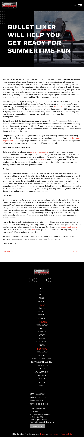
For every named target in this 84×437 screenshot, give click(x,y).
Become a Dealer (37, 394)
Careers (41, 308)
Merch (42, 298)
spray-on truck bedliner (39, 152)
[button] (76, 5)
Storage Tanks (42, 372)
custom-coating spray (69, 227)
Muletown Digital (66, 434)
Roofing (42, 375)
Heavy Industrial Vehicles (42, 362)
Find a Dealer (42, 325)
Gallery (42, 294)
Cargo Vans (42, 355)
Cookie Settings (37, 426)
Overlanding (42, 342)
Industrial (42, 349)
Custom (41, 345)
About (42, 305)
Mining (42, 385)
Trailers (42, 379)
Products (42, 311)
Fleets (42, 382)
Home (42, 288)
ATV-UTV (42, 335)
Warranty (42, 315)
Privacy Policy (36, 400)
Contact (42, 301)
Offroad (42, 331)
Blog (42, 291)
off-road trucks (59, 106)
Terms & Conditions (39, 404)
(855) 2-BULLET (35, 411)
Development (53, 434)
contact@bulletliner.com (38, 408)
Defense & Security (42, 365)
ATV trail (42, 159)
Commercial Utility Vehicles (42, 358)
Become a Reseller (38, 397)
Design (42, 434)
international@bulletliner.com (42, 422)
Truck (42, 328)
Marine (42, 338)
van (33, 229)
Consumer (42, 322)
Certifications (42, 318)
